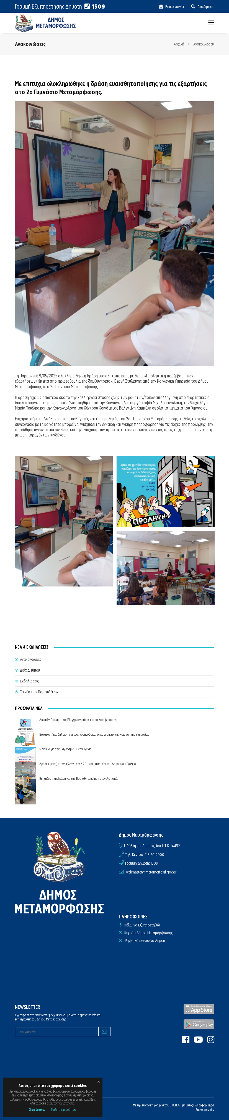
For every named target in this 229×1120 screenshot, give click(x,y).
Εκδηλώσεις (29, 681)
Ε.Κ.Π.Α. (175, 1105)
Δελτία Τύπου (30, 670)
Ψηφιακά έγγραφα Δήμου (144, 940)
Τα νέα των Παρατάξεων (39, 691)
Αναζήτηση (205, 6)
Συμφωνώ (37, 1109)
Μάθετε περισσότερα (63, 1110)
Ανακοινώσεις (203, 44)
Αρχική (179, 44)
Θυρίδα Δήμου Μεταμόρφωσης (148, 932)
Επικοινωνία (174, 6)
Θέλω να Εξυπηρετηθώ (142, 925)
